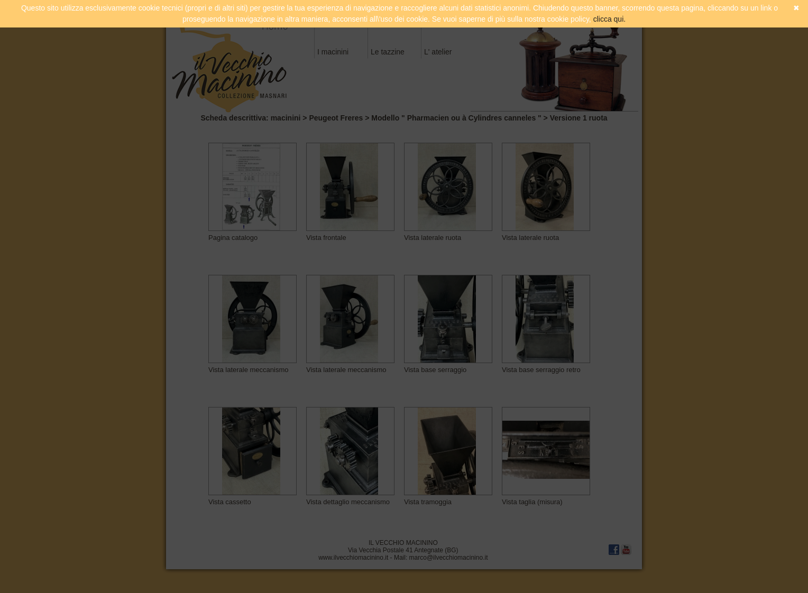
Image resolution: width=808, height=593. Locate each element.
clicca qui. (609, 19)
